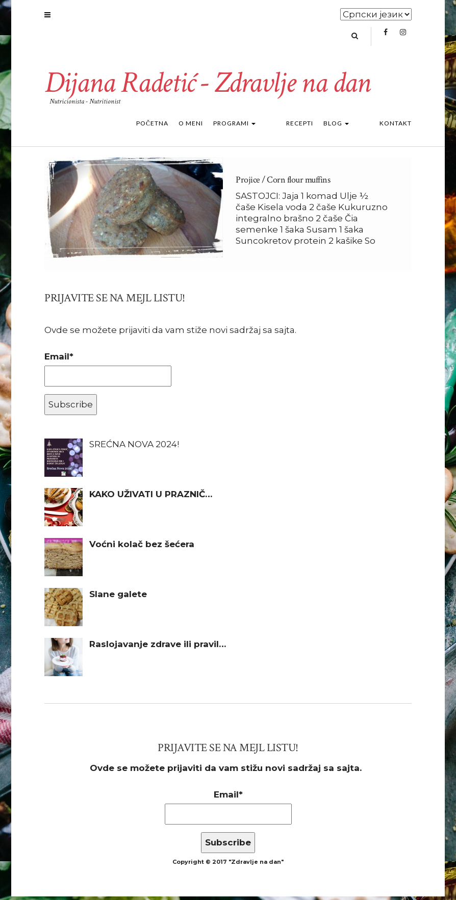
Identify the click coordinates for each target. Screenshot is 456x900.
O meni (231, 127)
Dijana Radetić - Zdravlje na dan (211, 86)
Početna (193, 127)
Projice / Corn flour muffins (283, 183)
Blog (356, 127)
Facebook (385, 38)
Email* (107, 372)
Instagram (402, 38)
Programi (275, 127)
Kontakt (395, 127)
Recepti (320, 127)
